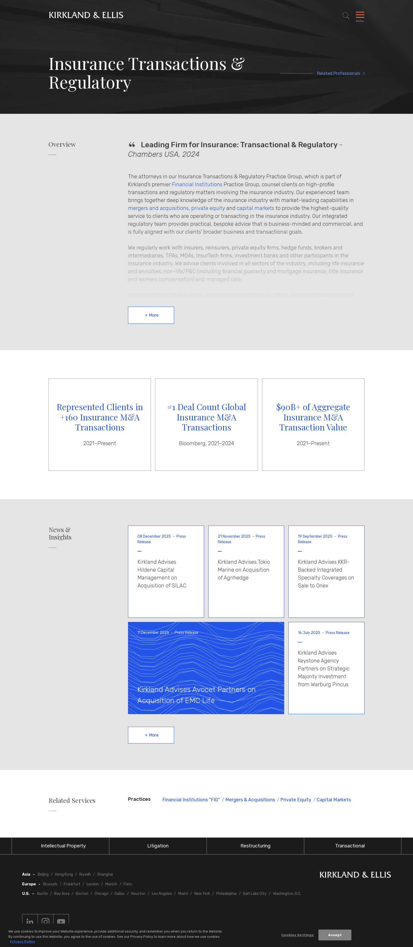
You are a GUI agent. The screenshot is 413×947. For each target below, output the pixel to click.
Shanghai (105, 874)
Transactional (350, 846)
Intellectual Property (63, 846)
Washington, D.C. (287, 893)
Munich (111, 884)
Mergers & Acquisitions (250, 800)
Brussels (50, 884)
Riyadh (85, 874)
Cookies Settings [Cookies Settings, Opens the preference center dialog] (297, 935)
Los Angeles (162, 893)
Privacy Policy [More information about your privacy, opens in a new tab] (22, 942)
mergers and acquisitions (158, 208)
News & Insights (60, 533)
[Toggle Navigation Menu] (360, 16)
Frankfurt (72, 884)
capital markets (255, 208)
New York (202, 893)
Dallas (120, 893)
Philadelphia (226, 893)
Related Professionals (338, 73)
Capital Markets (334, 800)
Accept (335, 935)
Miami (183, 893)
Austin (42, 893)
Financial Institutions (197, 184)
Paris (128, 884)
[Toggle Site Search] (346, 16)
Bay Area (62, 893)
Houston (138, 893)
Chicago (101, 893)
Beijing (43, 874)
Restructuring (255, 846)
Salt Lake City (255, 893)
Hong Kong (64, 874)
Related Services (72, 800)
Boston (82, 893)
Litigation (158, 846)
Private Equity (295, 800)
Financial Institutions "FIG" (191, 800)
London (93, 884)
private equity (208, 208)
